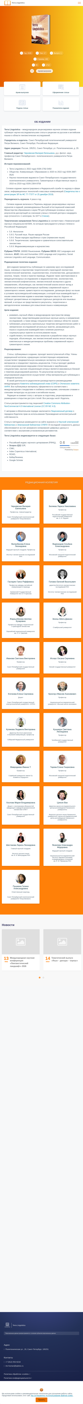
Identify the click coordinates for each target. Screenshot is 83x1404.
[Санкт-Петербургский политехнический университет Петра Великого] (7, 1328)
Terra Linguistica (18, 3)
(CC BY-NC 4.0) (48, 406)
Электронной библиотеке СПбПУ (32, 425)
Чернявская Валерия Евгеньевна (39, 153)
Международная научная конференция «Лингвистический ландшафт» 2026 (22, 962)
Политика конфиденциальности (18, 1379)
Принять (41, 1400)
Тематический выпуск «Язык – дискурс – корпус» (64, 959)
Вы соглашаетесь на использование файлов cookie (52, 1396)
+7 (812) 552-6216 (13, 1362)
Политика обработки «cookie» (17, 1375)
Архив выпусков (44, 71)
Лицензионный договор (62, 411)
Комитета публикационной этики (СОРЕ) (39, 384)
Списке (45, 216)
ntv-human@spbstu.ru (14, 1366)
